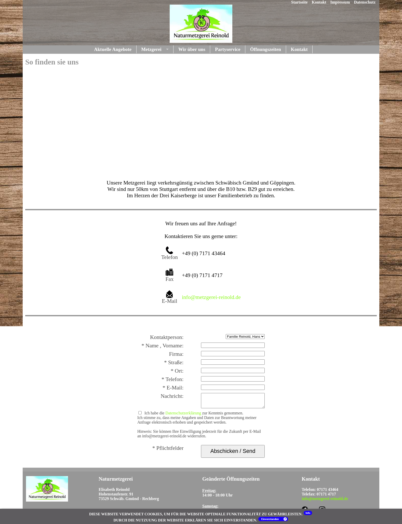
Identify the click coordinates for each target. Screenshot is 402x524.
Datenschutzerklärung (183, 413)
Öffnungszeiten (265, 49)
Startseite (299, 2)
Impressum (340, 2)
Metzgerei (151, 49)
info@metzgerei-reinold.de (211, 297)
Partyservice (227, 49)
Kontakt (319, 2)
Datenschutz (365, 2)
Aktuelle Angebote (112, 49)
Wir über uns (191, 49)
